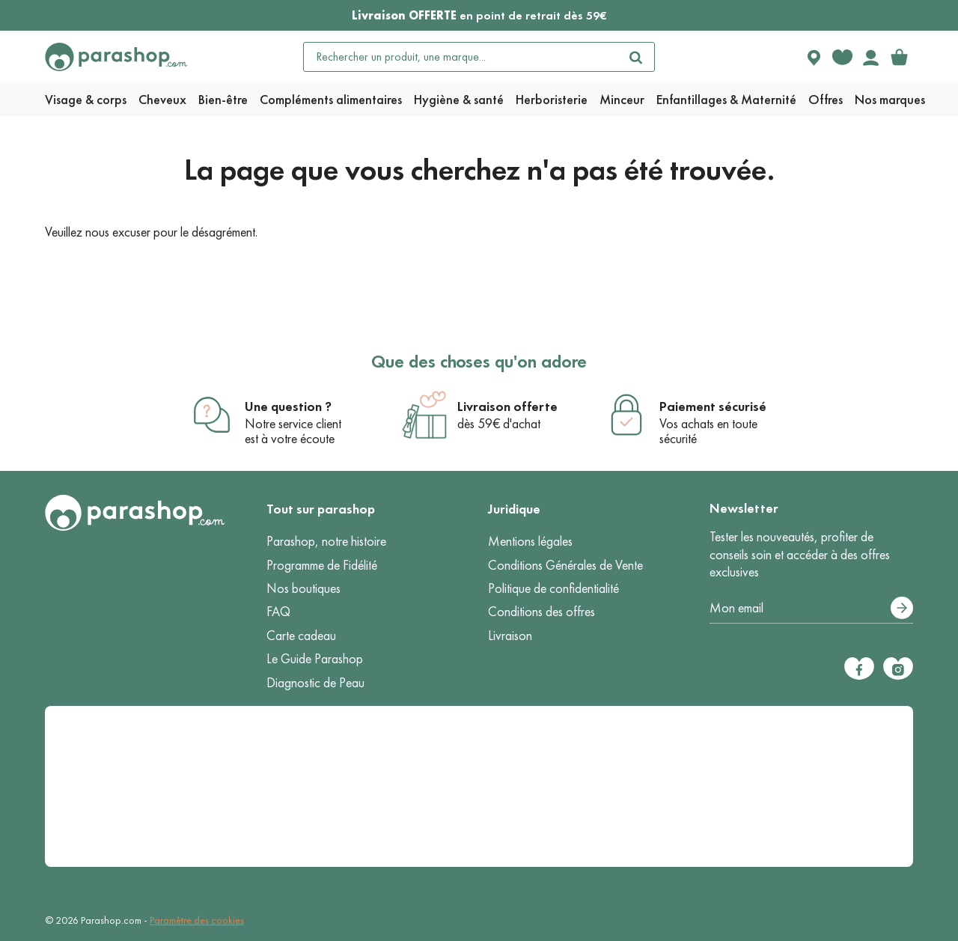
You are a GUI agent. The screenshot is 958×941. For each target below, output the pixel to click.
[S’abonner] (902, 608)
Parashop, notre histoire (326, 541)
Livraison (510, 635)
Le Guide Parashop (314, 659)
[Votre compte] (870, 56)
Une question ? (288, 406)
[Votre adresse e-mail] (811, 609)
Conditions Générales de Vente (565, 565)
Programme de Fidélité (321, 565)
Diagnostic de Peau (315, 682)
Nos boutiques (303, 588)
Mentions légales (530, 541)
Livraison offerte (507, 406)
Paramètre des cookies (197, 920)
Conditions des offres (541, 611)
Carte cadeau (301, 635)
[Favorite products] (842, 56)
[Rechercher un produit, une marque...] (461, 57)
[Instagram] (898, 668)
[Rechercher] (636, 57)
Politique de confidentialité (553, 588)
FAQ (278, 611)
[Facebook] (859, 668)
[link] (899, 56)
